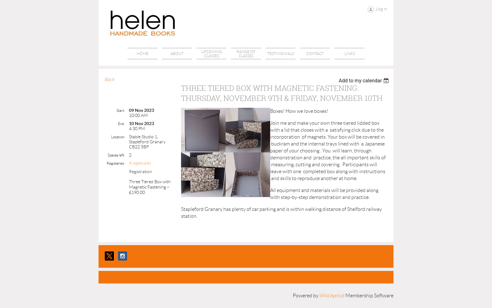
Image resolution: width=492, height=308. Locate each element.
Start (120, 110)
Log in (381, 8)
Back (110, 79)
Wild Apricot (332, 296)
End (121, 124)
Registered (115, 163)
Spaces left (116, 155)
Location (117, 137)
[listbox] (364, 81)
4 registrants (140, 163)
